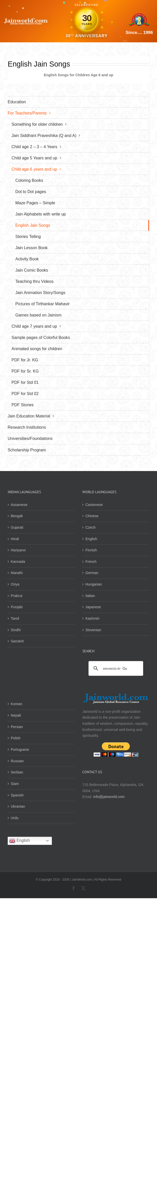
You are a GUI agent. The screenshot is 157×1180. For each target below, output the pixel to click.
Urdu (14, 818)
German (91, 573)
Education (17, 102)
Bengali (17, 516)
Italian (90, 596)
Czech (90, 527)
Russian (17, 761)
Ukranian (18, 806)
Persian (17, 727)
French (91, 562)
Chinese (91, 516)
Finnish (91, 550)
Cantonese (94, 505)
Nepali (16, 715)
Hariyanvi (18, 550)
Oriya (15, 584)
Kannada (18, 562)
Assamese (19, 505)
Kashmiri (92, 618)
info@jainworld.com (109, 797)
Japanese (93, 607)
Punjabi (17, 607)
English (91, 539)
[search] (115, 669)
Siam (15, 784)
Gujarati (17, 527)
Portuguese (20, 749)
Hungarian (93, 584)
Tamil (15, 618)
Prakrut (16, 596)
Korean (16, 704)
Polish (15, 738)
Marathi (17, 573)
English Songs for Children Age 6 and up (78, 75)
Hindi (15, 539)
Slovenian (93, 630)
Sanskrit (17, 641)
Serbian (17, 772)
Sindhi (16, 630)
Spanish (17, 795)
